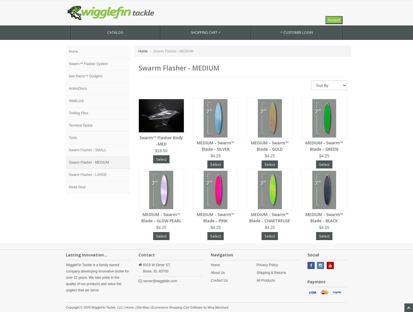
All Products (265, 280)
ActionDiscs (78, 89)
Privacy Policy (267, 265)
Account (334, 20)
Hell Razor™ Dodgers (85, 76)
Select (161, 159)
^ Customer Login (296, 32)
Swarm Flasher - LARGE (88, 175)
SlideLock (76, 101)
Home (73, 52)
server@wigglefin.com (160, 281)
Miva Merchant (218, 307)
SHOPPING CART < (205, 32)
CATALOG (115, 32)
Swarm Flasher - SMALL (87, 150)
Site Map (142, 307)
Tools (73, 138)
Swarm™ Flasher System (88, 64)
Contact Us (219, 280)
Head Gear (77, 187)
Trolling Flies (78, 113)
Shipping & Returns (271, 273)
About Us (218, 273)
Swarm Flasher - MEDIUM (89, 162)
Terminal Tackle (80, 125)
